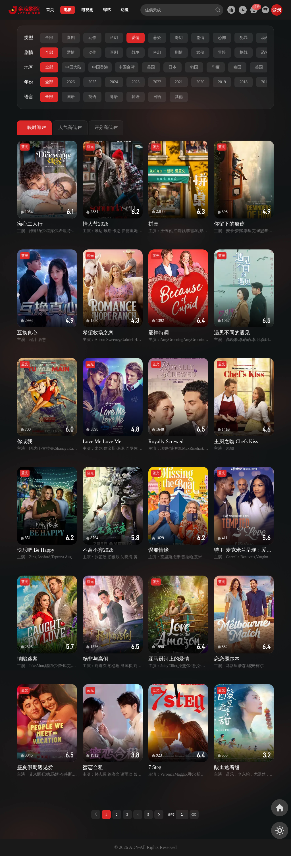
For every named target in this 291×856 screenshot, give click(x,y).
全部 (49, 38)
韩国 (194, 67)
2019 (222, 82)
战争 (136, 52)
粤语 (114, 97)
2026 (71, 82)
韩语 (136, 97)
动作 (92, 38)
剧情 (200, 38)
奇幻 (179, 38)
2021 (179, 82)
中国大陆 (73, 67)
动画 (265, 38)
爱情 (136, 38)
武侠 (200, 52)
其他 (179, 97)
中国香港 (100, 67)
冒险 (222, 52)
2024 (114, 82)
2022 (157, 82)
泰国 (237, 67)
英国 (259, 67)
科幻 (114, 38)
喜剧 (71, 38)
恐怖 (222, 38)
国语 (71, 97)
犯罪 (244, 38)
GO (194, 815)
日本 (172, 67)
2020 (200, 82)
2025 (92, 82)
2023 (136, 82)
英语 (92, 97)
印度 (216, 67)
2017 (265, 82)
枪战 (244, 52)
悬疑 (157, 38)
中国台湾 (127, 67)
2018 (244, 82)
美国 (151, 67)
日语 (157, 97)
